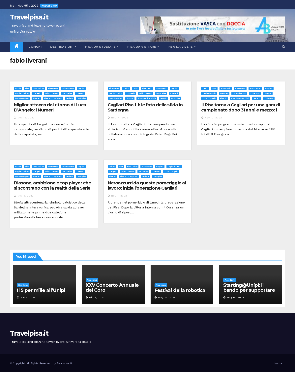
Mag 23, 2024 (167, 297)
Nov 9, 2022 (25, 195)
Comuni (35, 46)
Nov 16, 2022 (26, 117)
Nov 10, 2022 (213, 117)
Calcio (18, 88)
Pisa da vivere (182, 46)
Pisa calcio (38, 88)
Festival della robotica (180, 290)
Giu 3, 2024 (28, 297)
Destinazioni (63, 46)
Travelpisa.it (29, 17)
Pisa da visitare (143, 46)
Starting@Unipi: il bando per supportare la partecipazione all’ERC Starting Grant (249, 292)
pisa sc (36, 98)
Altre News (114, 88)
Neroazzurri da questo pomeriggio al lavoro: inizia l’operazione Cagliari (147, 185)
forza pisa (67, 93)
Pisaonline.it (64, 363)
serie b (69, 98)
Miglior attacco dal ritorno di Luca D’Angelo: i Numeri (50, 107)
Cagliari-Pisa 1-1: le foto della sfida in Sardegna (145, 107)
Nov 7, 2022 (119, 195)
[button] (283, 46)
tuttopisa (81, 98)
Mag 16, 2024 (235, 297)
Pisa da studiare (102, 46)
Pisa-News (53, 88)
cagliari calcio (21, 93)
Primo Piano (68, 88)
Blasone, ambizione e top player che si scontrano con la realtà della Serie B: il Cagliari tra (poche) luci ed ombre (53, 188)
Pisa (27, 88)
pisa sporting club (53, 98)
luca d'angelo (21, 98)
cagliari (81, 88)
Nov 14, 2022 (119, 117)
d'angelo (37, 93)
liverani (80, 93)
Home (278, 363)
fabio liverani (51, 93)
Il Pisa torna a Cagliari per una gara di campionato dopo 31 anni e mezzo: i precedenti (240, 110)
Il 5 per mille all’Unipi (41, 290)
